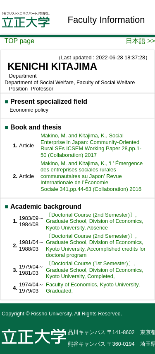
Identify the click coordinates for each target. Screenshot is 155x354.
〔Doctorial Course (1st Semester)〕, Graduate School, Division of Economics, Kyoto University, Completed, (94, 269)
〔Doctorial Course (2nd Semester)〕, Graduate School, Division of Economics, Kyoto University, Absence (94, 221)
